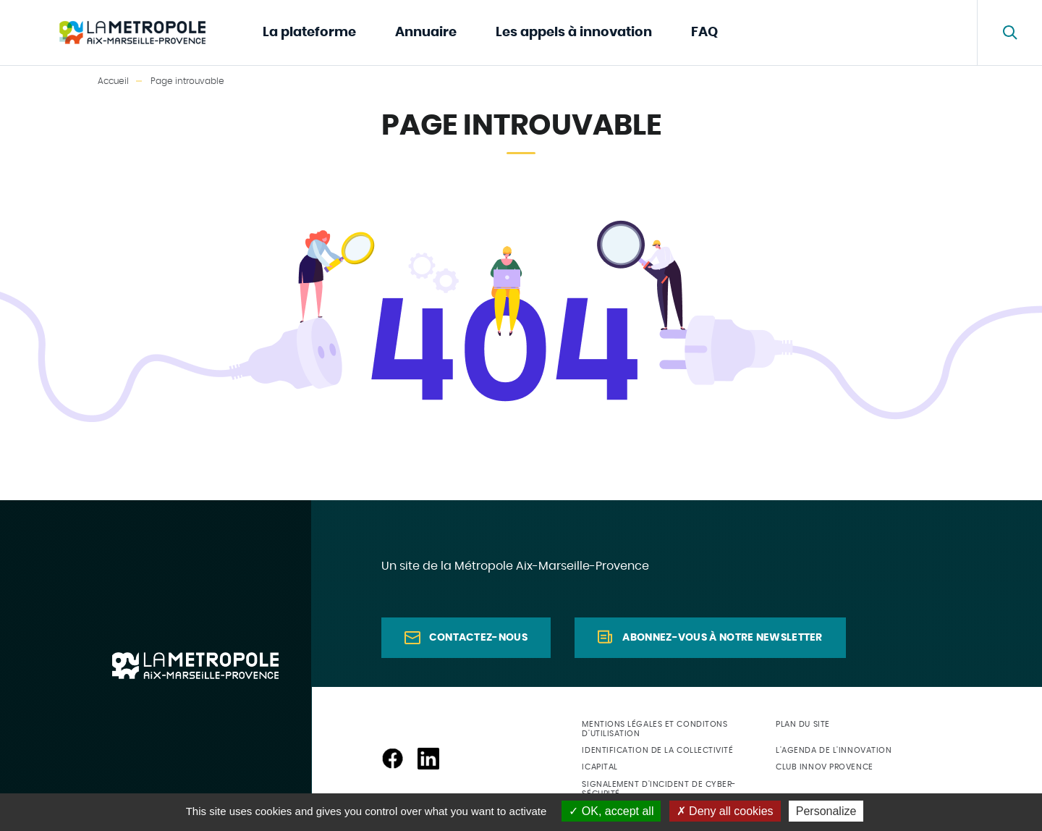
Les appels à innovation (574, 32)
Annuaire (426, 32)
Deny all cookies (725, 811)
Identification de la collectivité (657, 750)
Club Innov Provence (824, 767)
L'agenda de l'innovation (833, 750)
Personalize (826, 811)
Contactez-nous (478, 638)
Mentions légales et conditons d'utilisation (654, 729)
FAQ (704, 32)
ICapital (599, 767)
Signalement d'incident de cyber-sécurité (659, 789)
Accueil (113, 81)
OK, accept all (611, 811)
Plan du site (803, 724)
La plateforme (309, 32)
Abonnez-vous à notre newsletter (722, 638)
